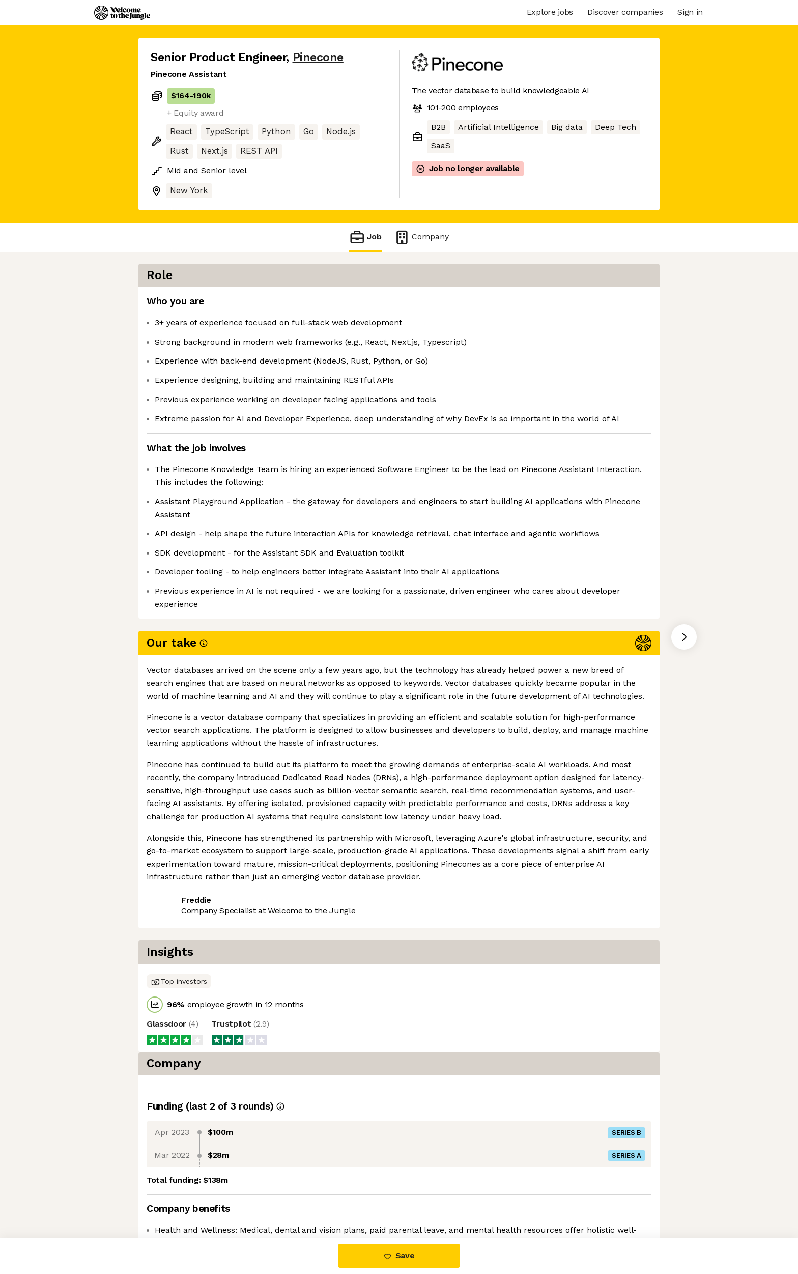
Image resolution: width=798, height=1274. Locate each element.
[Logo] (122, 13)
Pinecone (318, 57)
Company (421, 237)
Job (365, 237)
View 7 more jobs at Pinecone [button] (280, 813)
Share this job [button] (179, 813)
